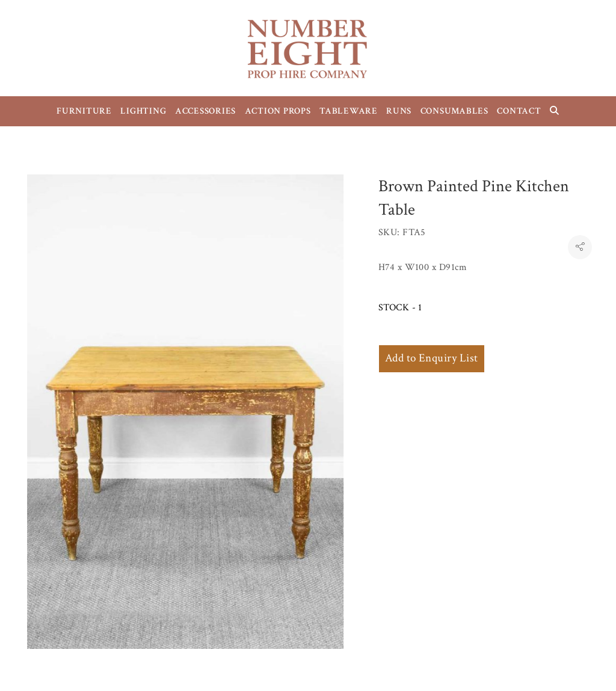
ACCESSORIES (205, 111)
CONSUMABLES (454, 111)
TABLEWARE (348, 111)
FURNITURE (84, 111)
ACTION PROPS (278, 111)
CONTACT (519, 111)
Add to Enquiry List (431, 358)
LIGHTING (143, 111)
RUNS (398, 111)
